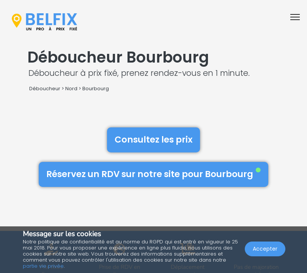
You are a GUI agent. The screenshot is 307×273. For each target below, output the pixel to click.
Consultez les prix (153, 139)
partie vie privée (43, 266)
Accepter (265, 249)
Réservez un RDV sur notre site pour (153, 174)
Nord (71, 88)
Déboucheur (44, 88)
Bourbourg (95, 88)
